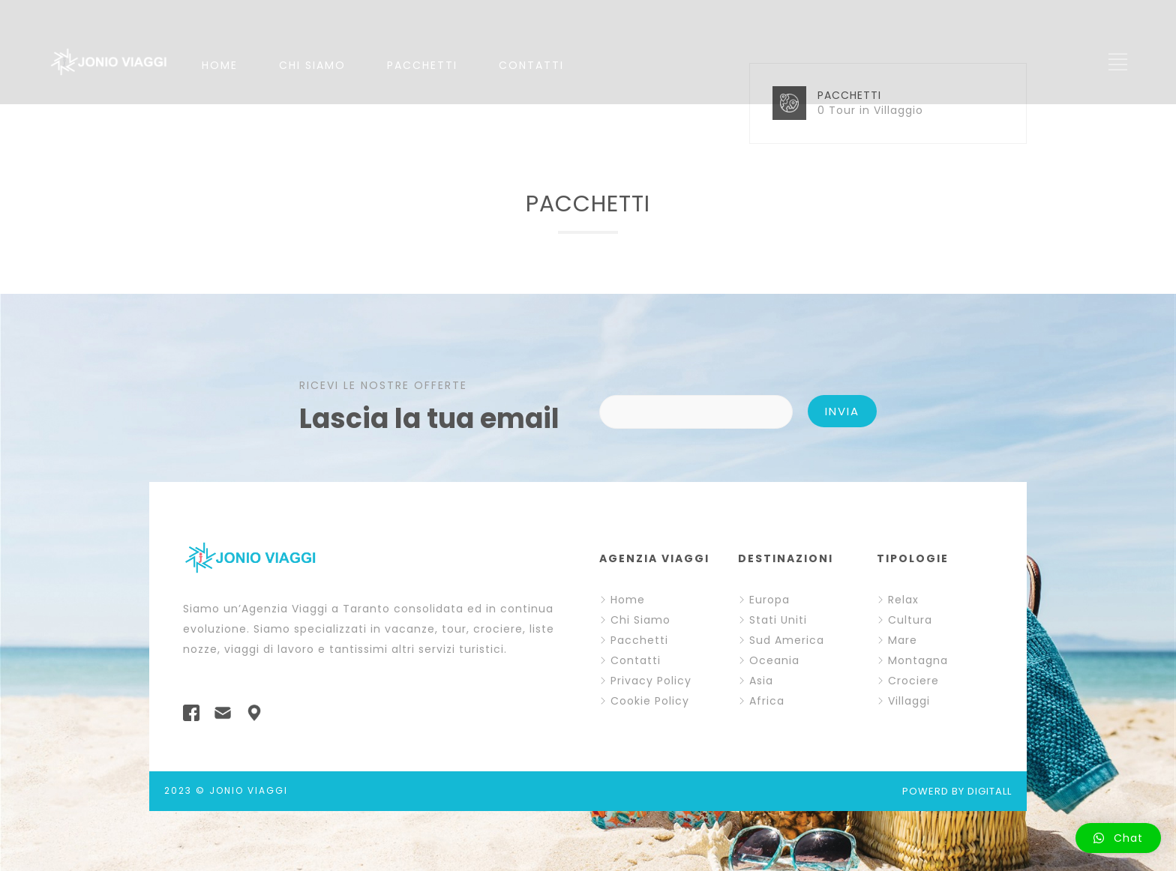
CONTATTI (531, 65)
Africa (766, 700)
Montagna (918, 660)
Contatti (635, 660)
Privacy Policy (651, 680)
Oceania (774, 660)
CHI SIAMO (312, 65)
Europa (769, 599)
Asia (761, 680)
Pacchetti (639, 640)
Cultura (910, 619)
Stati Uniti (778, 619)
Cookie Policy (649, 700)
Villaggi (909, 700)
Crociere (913, 680)
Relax (903, 599)
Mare (902, 640)
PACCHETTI (422, 65)
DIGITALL (990, 791)
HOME (220, 65)
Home (627, 599)
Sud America (786, 640)
